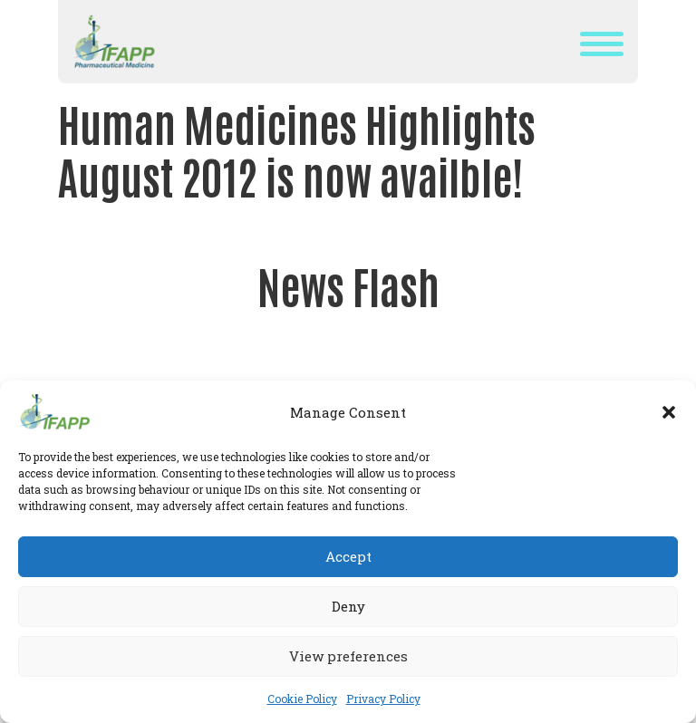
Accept (348, 556)
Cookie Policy (302, 698)
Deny (348, 606)
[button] (669, 412)
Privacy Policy (383, 698)
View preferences (348, 656)
